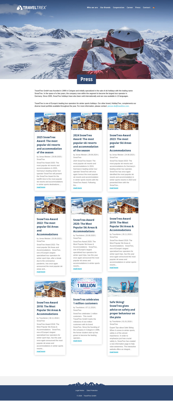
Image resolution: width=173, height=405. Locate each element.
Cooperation (118, 7)
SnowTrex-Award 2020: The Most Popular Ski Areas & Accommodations (85, 225)
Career (130, 7)
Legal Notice (79, 390)
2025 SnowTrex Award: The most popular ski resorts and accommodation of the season (49, 144)
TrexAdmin (43, 318)
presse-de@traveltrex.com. (118, 106)
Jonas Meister (44, 157)
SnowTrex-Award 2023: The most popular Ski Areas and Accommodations (120, 142)
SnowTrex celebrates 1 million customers (86, 301)
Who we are (92, 7)
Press (138, 7)
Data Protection (92, 390)
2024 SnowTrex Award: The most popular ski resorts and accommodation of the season (85, 142)
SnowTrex (41, 159)
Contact (146, 7)
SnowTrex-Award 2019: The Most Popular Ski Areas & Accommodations (122, 224)
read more (41, 187)
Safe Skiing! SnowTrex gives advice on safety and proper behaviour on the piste (122, 309)
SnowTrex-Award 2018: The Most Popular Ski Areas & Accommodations (49, 308)
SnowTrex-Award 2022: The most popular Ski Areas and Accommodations (47, 226)
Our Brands (105, 7)
